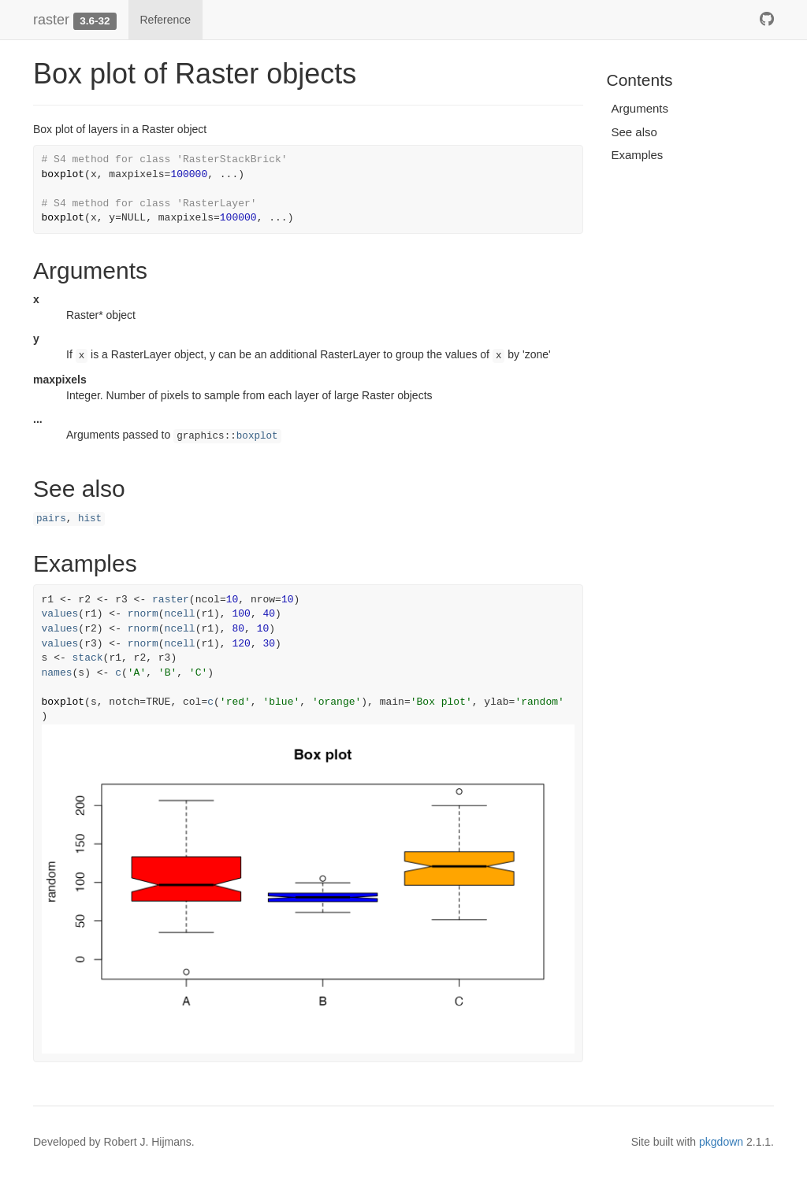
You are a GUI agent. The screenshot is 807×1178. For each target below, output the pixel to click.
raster (51, 20)
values (60, 614)
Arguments (640, 108)
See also (634, 132)
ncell (180, 614)
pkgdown (721, 1141)
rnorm (143, 614)
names (57, 673)
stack (88, 658)
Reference (166, 19)
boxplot (257, 436)
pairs (51, 518)
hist (90, 518)
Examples (638, 154)
